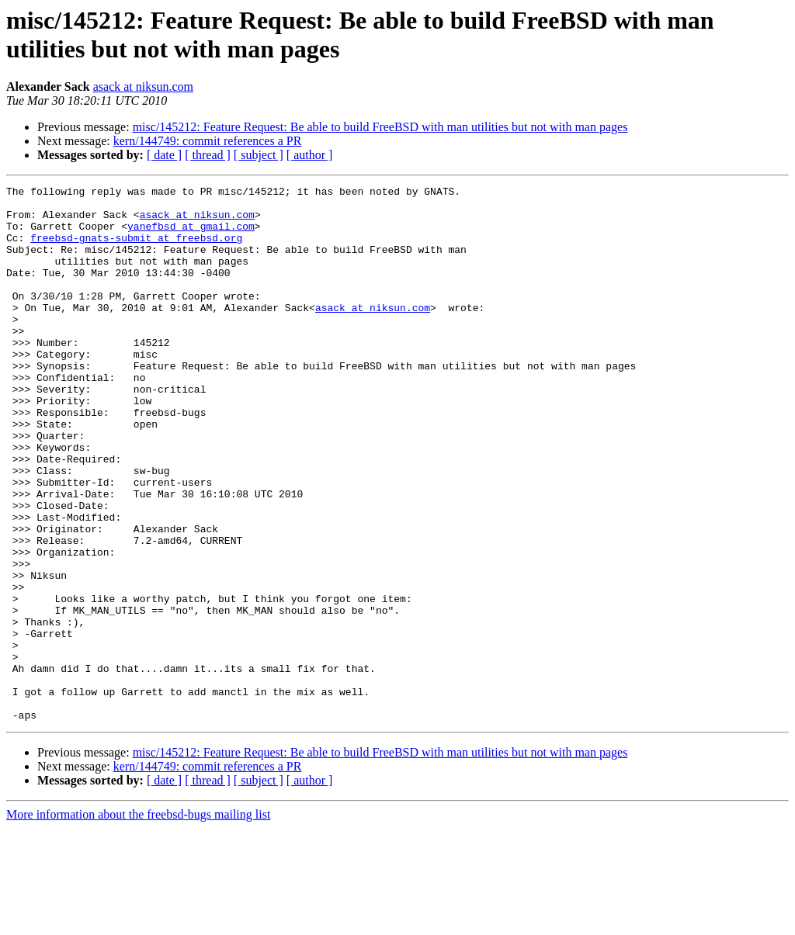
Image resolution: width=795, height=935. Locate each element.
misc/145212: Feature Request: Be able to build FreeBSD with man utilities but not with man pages (380, 126)
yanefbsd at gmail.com (191, 235)
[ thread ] (208, 154)
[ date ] (164, 154)
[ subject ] (258, 154)
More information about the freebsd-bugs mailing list (138, 921)
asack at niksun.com (143, 86)
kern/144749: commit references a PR (207, 140)
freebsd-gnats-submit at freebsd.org (136, 249)
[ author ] (309, 154)
